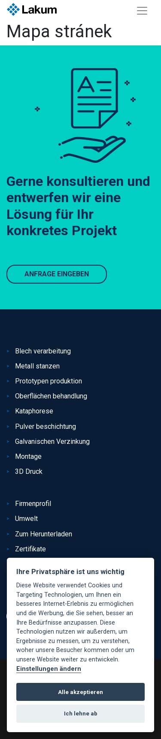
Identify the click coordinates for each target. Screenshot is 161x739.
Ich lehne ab (80, 713)
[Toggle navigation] (142, 10)
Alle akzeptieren (80, 692)
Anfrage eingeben (57, 274)
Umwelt (26, 519)
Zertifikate (30, 549)
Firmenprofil (33, 504)
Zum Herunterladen (43, 534)
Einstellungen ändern (48, 669)
